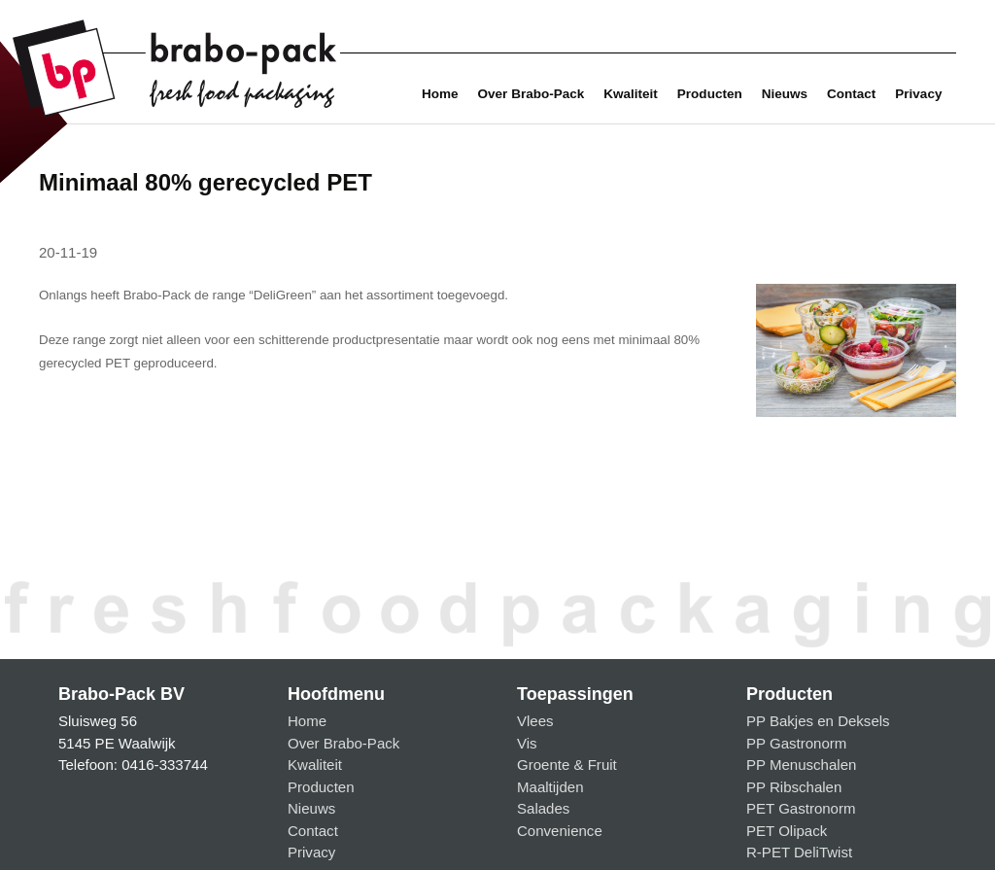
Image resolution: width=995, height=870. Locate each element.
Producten (709, 94)
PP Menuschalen (801, 764)
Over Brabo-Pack (531, 94)
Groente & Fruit (567, 764)
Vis (527, 743)
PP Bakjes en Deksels (818, 721)
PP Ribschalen (793, 787)
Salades (543, 808)
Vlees (535, 721)
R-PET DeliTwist (799, 852)
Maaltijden (550, 787)
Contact (851, 94)
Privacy (918, 94)
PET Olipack (786, 830)
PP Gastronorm (796, 743)
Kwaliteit (630, 94)
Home (440, 94)
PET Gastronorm (801, 808)
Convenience (559, 830)
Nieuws (784, 94)
